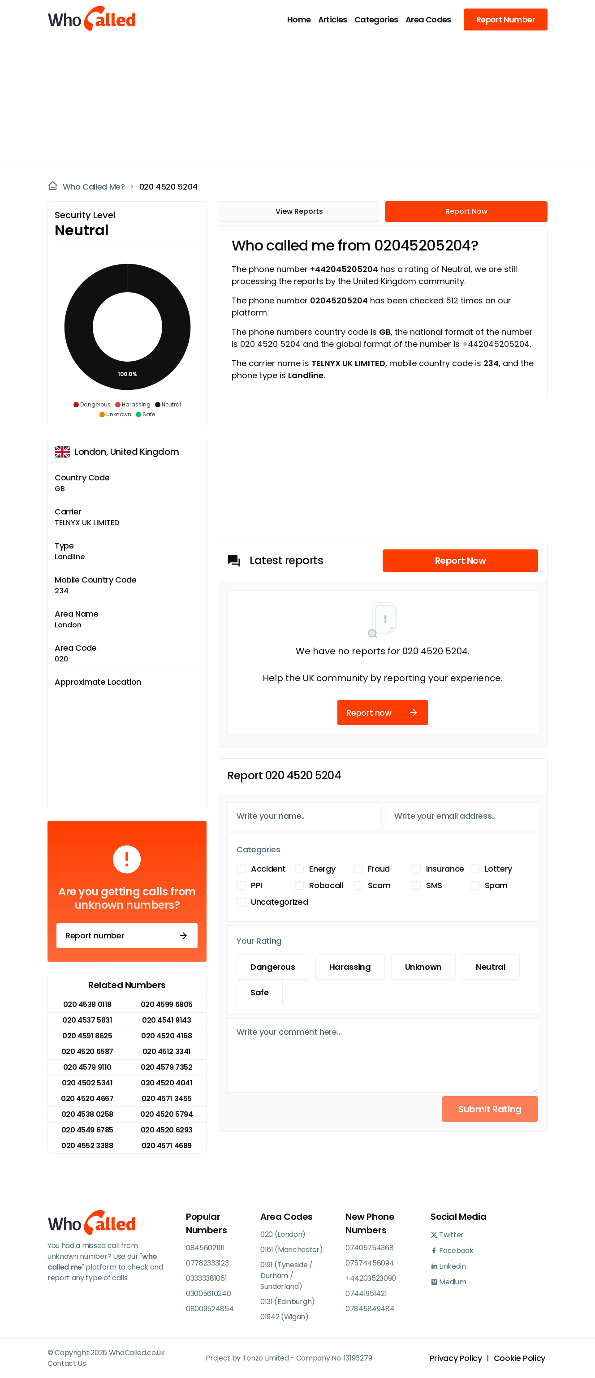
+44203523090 (370, 1278)
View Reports (299, 211)
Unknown (423, 966)
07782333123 (207, 1263)
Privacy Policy (456, 1358)
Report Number (505, 19)
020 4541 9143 (166, 1020)
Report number (127, 936)
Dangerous (272, 966)
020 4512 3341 (166, 1051)
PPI (256, 885)
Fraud (379, 868)
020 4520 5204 (168, 186)
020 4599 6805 (167, 1004)
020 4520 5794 (166, 1114)
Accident (268, 868)
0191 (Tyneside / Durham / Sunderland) (286, 1276)
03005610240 (208, 1293)
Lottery (498, 868)
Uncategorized (279, 901)
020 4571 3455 (167, 1098)
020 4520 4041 (166, 1083)
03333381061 (206, 1278)
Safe (259, 992)
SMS (434, 885)
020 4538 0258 (87, 1114)
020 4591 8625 (87, 1036)
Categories (376, 19)
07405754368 (369, 1248)
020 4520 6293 (167, 1130)
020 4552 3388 (87, 1145)
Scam (379, 885)
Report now (382, 712)
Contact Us (66, 1363)
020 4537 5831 (87, 1020)
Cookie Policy (519, 1358)
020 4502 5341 (87, 1083)
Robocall (326, 885)
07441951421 (366, 1293)
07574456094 (369, 1263)
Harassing (350, 966)
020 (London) (283, 1234)
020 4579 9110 (87, 1067)
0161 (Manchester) (291, 1249)
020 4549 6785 (87, 1130)
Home (299, 19)
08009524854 (209, 1309)
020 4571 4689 (167, 1145)
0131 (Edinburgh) (287, 1301)
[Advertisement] (292, 101)
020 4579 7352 (166, 1067)
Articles (332, 19)
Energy (322, 868)
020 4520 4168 (166, 1036)
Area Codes (428, 19)
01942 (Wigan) (284, 1317)
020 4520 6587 (87, 1051)
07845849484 (369, 1309)
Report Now (466, 211)
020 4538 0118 (87, 1004)
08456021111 (205, 1248)
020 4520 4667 (87, 1098)
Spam (496, 885)
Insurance (445, 868)
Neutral (490, 966)
